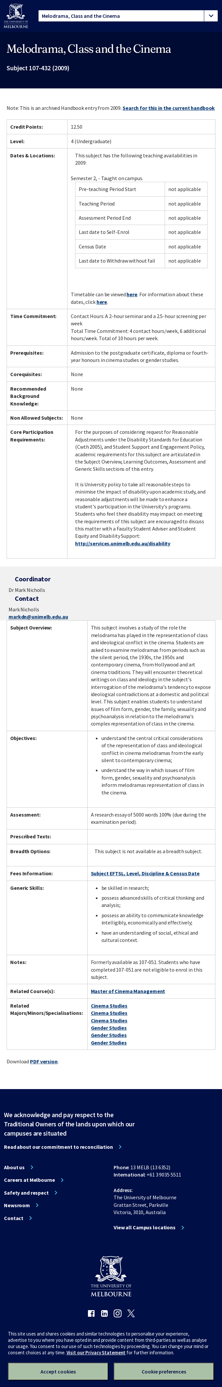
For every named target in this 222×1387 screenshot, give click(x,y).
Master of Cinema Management (128, 991)
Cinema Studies (109, 1005)
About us (14, 1167)
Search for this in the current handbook (169, 108)
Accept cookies (58, 1371)
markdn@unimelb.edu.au (38, 616)
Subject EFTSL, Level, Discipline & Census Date (145, 873)
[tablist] (128, 16)
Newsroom (17, 1205)
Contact (13, 1218)
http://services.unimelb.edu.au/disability (122, 543)
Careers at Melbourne (29, 1180)
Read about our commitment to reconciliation (58, 1147)
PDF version (44, 1061)
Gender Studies (109, 1027)
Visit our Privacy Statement (96, 1352)
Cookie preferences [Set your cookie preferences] (164, 1371)
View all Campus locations (145, 1227)
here (131, 294)
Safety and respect (26, 1192)
